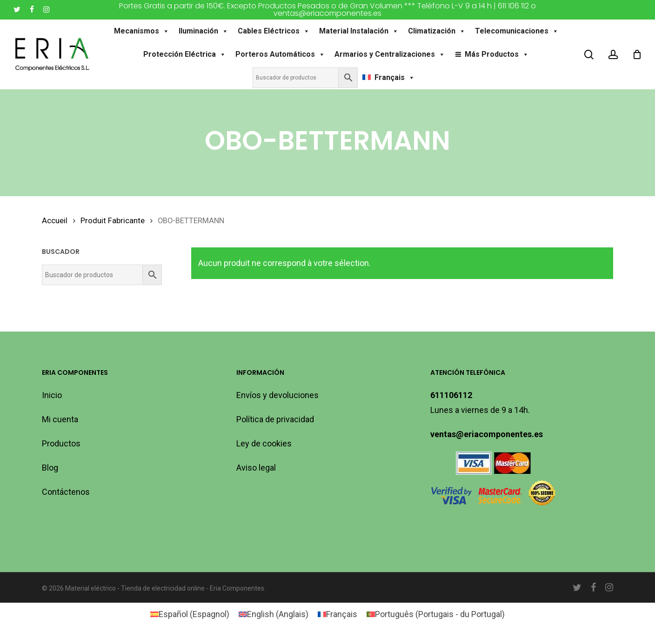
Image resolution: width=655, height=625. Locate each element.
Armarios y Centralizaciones (389, 54)
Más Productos (497, 54)
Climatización (437, 31)
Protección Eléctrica (184, 54)
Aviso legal (256, 467)
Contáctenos (66, 492)
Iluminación (203, 31)
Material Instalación (359, 31)
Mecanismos (141, 31)
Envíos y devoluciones (277, 395)
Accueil (54, 220)
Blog (50, 467)
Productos (61, 443)
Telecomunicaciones (517, 31)
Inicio (52, 395)
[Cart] (637, 54)
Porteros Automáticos (280, 54)
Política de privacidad (275, 419)
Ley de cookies (264, 443)
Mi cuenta (60, 419)
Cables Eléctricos (274, 31)
